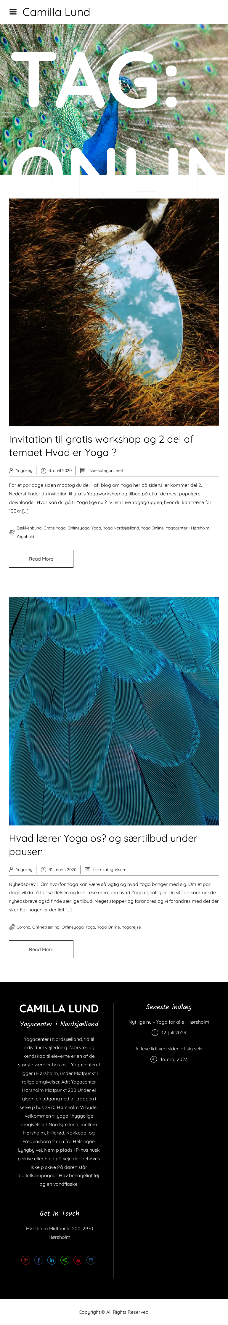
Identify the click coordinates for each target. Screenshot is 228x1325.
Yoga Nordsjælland (121, 528)
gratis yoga (54, 528)
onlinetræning (46, 927)
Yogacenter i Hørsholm (187, 528)
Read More (41, 559)
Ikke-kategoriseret (106, 470)
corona (23, 927)
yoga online (152, 528)
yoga (96, 528)
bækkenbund (29, 528)
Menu (15, 12)
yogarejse (131, 927)
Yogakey (24, 470)
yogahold (25, 536)
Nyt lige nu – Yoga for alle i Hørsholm (169, 1022)
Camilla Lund (56, 11)
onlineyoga (78, 528)
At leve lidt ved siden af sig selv (169, 1049)
